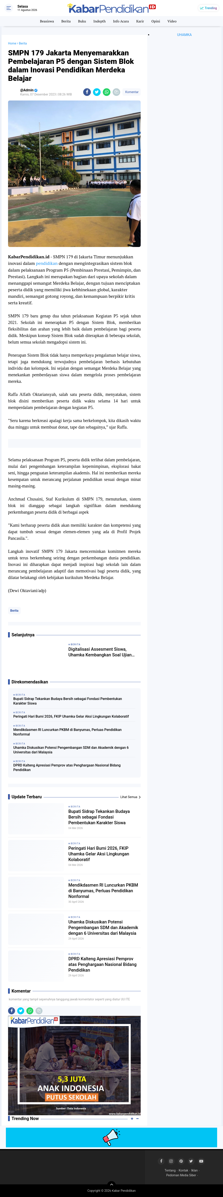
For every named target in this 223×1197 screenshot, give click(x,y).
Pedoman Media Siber (181, 1175)
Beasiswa (47, 21)
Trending (211, 8)
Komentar (132, 92)
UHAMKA (184, 35)
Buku (82, 21)
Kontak (183, 1170)
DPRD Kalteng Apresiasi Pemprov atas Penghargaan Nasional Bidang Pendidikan (67, 767)
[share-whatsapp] (106, 92)
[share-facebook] (87, 92)
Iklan (194, 1170)
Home (12, 43)
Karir (140, 21)
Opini (155, 21)
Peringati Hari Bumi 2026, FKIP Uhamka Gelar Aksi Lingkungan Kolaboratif (71, 716)
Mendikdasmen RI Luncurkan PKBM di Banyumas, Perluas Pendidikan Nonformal (67, 732)
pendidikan (47, 263)
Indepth (99, 21)
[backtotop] (111, 1185)
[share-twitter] (97, 92)
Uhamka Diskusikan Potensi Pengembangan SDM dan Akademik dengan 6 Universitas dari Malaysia (71, 750)
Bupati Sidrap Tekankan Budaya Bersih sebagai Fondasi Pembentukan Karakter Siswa (67, 701)
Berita (66, 21)
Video (172, 21)
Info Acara (121, 21)
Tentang (170, 1170)
